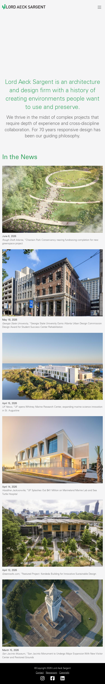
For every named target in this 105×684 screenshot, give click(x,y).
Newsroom (51, 673)
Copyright (64, 673)
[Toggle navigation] (99, 7)
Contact (40, 673)
